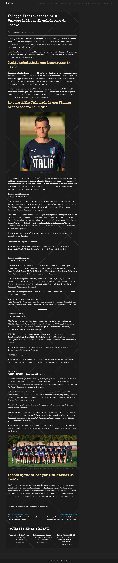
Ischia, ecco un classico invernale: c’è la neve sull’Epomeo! (42, 537)
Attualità (30, 32)
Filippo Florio (19, 506)
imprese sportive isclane (31, 506)
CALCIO (12, 506)
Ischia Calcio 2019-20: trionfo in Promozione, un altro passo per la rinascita (66, 539)
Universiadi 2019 (43, 506)
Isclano (10, 3)
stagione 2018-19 (33, 485)
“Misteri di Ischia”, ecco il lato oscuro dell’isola (19, 537)
